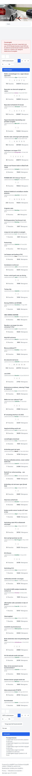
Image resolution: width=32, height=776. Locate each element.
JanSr (16, 266)
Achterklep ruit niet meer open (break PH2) (15, 485)
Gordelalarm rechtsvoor (11, 265)
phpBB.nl (20, 768)
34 (24, 364)
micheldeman (18, 642)
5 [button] (2, 64)
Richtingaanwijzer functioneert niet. (15, 220)
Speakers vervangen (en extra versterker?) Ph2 (13, 326)
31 (16, 364)
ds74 (16, 430)
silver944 (17, 195)
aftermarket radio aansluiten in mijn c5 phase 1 (16, 603)
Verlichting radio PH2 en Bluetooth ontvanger (14, 523)
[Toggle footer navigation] (30, 760)
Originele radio (8, 208)
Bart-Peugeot (18, 539)
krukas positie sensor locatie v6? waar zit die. (16, 511)
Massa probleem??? (10, 348)
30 (14, 364)
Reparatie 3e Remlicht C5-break (14, 105)
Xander (16, 702)
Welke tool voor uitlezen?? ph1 (13, 399)
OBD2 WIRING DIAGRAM (11, 315)
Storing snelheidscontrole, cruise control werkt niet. (16, 460)
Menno (16, 451)
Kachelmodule (8, 700)
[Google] (5, 760)
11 (19, 141)
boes (16, 391)
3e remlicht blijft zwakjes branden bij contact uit (15, 590)
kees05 (16, 316)
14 (24, 199)
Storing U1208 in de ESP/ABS (13, 303)
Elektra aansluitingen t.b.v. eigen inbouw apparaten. (16, 74)
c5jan (16, 77)
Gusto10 (17, 463)
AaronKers (17, 304)
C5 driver (17, 592)
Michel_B (17, 681)
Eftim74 (16, 339)
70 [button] (9, 64)
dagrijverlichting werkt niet (12, 428)
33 (21, 364)
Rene (16, 256)
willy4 (16, 514)
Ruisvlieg (17, 210)
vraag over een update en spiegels (14, 232)
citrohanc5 (17, 106)
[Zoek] (25, 24)
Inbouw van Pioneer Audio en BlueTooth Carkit (16, 166)
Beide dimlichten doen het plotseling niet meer (16, 639)
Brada (16, 692)
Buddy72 (17, 179)
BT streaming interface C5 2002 (14, 414)
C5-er (16, 580)
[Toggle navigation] (30, 2)
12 (21, 141)
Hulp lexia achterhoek (10, 500)
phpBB (11, 764)
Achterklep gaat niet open (12, 449)
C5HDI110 (17, 244)
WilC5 (16, 475)
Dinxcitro (17, 375)
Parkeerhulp (8, 242)
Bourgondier (18, 152)
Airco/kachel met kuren (11, 360)
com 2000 (7, 373)
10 (16, 141)
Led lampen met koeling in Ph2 (13, 254)
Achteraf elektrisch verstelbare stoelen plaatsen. (16, 192)
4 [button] (28, 60)
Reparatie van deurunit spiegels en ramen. (14, 90)
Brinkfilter (17, 350)
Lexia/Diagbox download (11, 439)
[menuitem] (4, 771)
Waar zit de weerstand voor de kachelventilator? (13, 666)
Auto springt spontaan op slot (13, 538)
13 (24, 141)
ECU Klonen (7, 553)
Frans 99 (17, 606)
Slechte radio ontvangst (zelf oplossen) (16, 136)
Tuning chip (7, 289)
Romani (16, 416)
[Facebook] (1, 760)
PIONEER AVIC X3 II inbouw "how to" (15, 178)
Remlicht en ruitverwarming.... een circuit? (14, 473)
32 (19, 364)
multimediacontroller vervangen (14, 578)
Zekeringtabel (8, 616)
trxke (16, 440)
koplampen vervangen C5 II (12, 150)
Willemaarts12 (18, 628)
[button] (12, 64)
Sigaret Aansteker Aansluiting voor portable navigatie (14, 120)
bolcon (16, 93)
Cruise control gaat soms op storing (15, 275)
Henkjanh (17, 169)
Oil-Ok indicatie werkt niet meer (13, 655)
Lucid (16, 329)
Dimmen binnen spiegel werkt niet (14, 679)
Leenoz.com (16, 766)
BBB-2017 (17, 123)
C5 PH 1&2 (5, 18)
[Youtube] (4, 760)
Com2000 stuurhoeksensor (12, 627)
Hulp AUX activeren (10, 337)
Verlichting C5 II (9, 568)
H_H (16, 234)
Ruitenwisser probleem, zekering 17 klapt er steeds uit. (16, 388)
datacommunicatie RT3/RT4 (12, 690)
